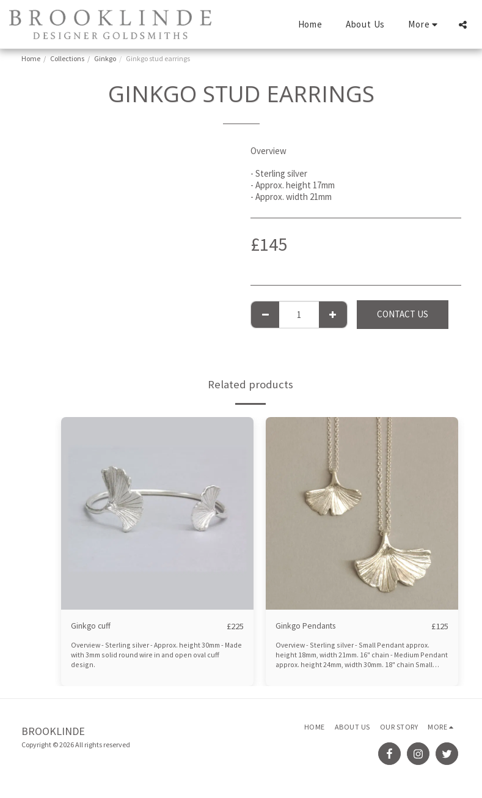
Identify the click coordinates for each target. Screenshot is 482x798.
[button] (462, 24)
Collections (67, 58)
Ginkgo (105, 58)
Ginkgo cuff (92, 626)
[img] (157, 513)
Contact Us (402, 314)
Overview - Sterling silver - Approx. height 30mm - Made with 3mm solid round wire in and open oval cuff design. (157, 650)
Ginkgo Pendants (308, 626)
